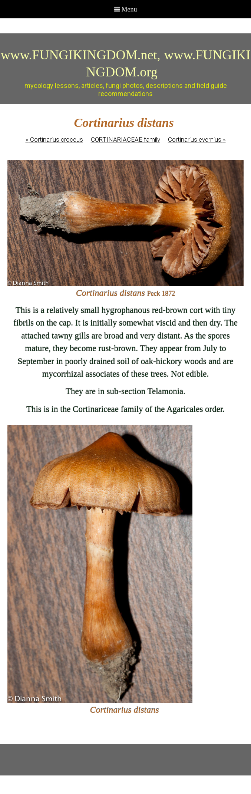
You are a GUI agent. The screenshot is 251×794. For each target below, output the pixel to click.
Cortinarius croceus (54, 139)
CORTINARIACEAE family (125, 139)
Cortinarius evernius (197, 139)
